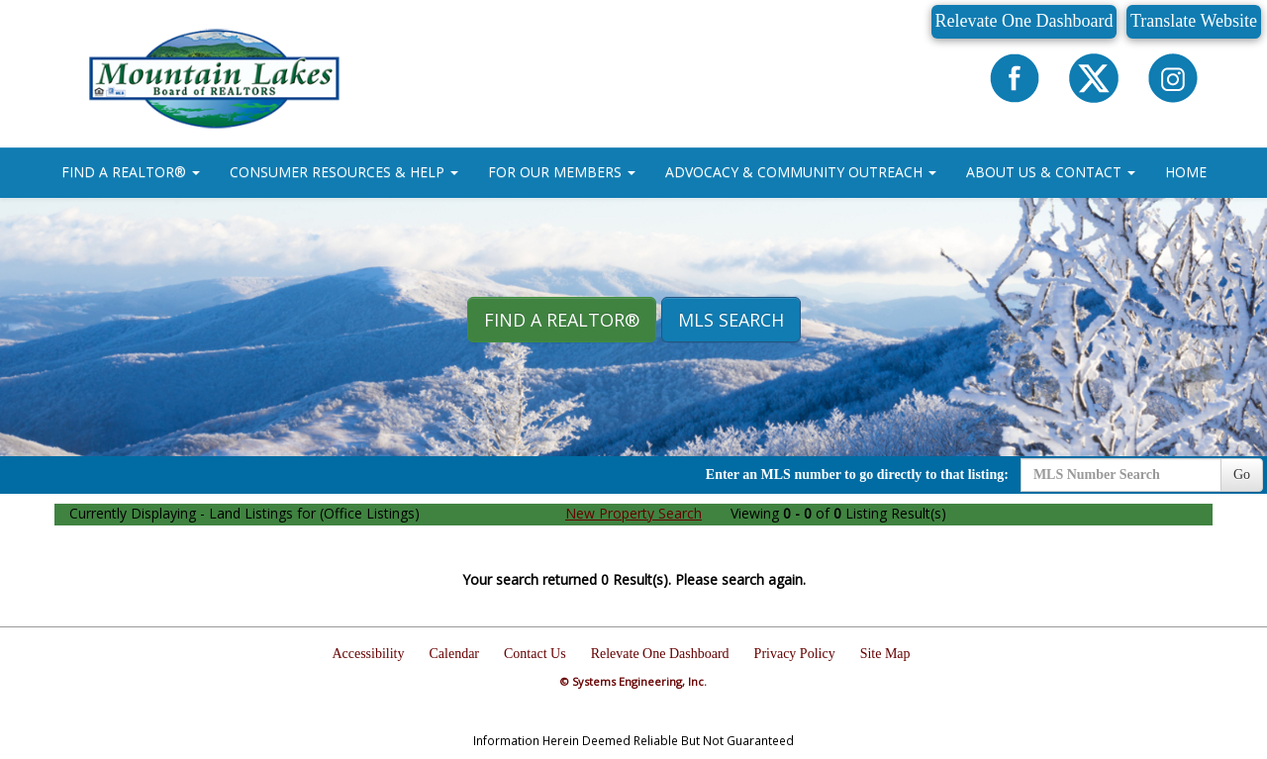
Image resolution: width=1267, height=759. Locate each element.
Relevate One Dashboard (1024, 21)
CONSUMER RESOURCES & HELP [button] (344, 171)
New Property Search (633, 513)
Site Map (885, 653)
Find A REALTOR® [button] (561, 320)
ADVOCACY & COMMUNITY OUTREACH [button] (800, 171)
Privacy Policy (794, 653)
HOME (1186, 171)
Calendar (455, 653)
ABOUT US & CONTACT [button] (1050, 171)
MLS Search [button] (731, 320)
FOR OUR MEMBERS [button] (561, 171)
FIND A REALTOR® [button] (130, 171)
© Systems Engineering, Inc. (633, 681)
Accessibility (368, 653)
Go (1241, 474)
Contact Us (535, 653)
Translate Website (1193, 21)
